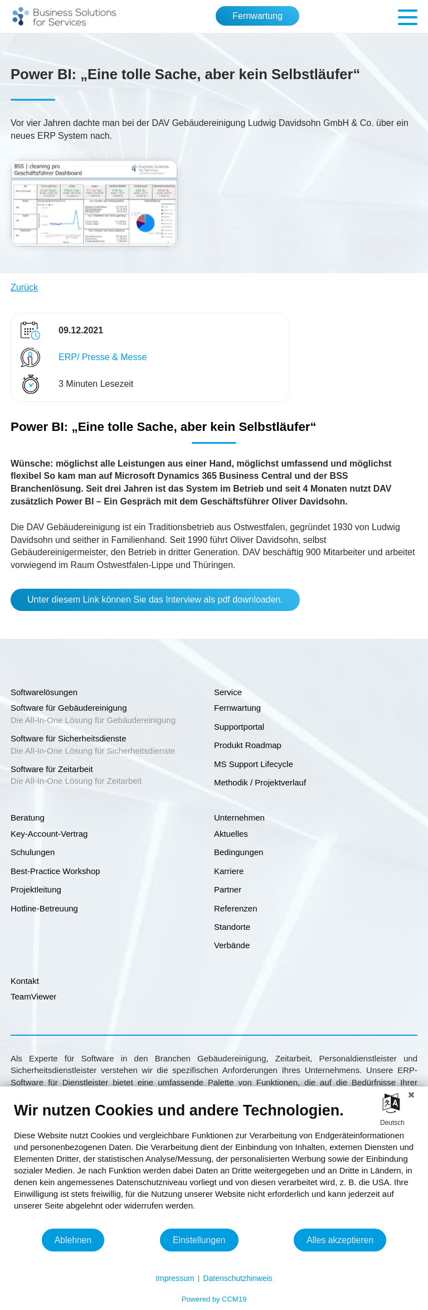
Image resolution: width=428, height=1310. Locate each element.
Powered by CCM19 (214, 1299)
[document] (214, 1164)
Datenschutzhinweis (238, 1278)
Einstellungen (199, 1240)
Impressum (174, 1278)
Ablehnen (73, 1240)
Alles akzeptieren (340, 1240)
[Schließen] (411, 1094)
